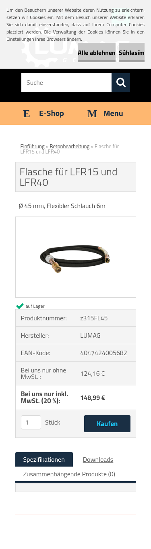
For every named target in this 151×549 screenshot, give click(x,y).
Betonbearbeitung (70, 146)
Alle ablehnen (97, 52)
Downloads (98, 459)
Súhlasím (132, 52)
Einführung (33, 146)
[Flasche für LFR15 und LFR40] (76, 220)
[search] (121, 82)
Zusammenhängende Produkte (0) (69, 474)
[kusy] (31, 422)
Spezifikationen (44, 459)
